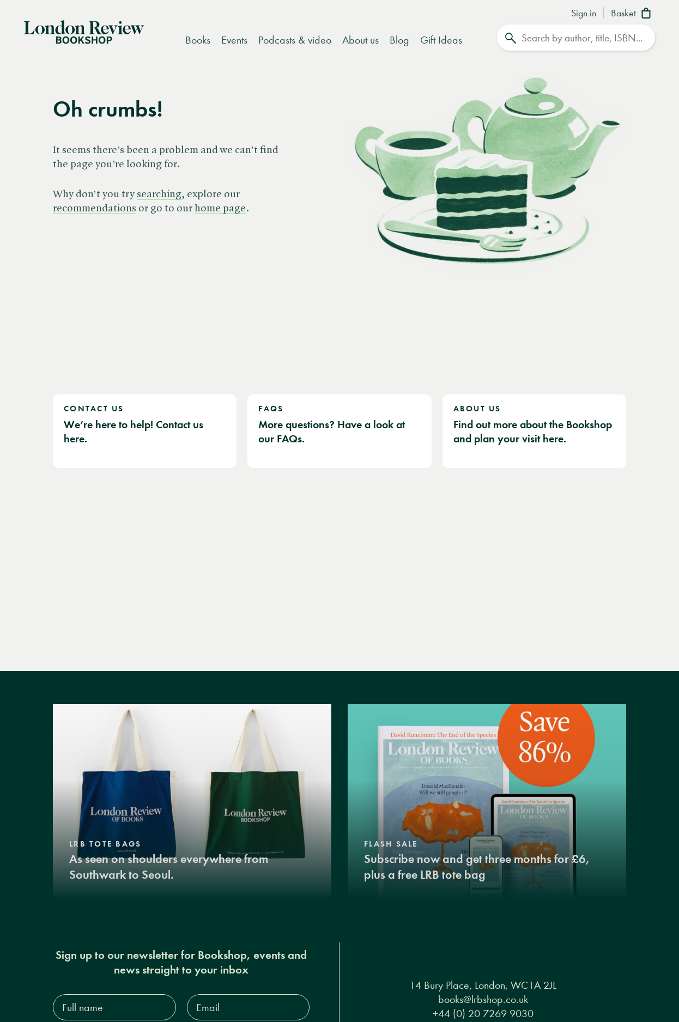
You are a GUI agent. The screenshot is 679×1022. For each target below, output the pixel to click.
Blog (399, 40)
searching (159, 194)
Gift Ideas (441, 40)
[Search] (576, 38)
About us (360, 40)
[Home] (84, 31)
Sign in (583, 14)
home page (220, 208)
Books (197, 40)
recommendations (94, 208)
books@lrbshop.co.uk (483, 999)
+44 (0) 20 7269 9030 (483, 1013)
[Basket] (633, 14)
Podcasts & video (294, 40)
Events (234, 40)
